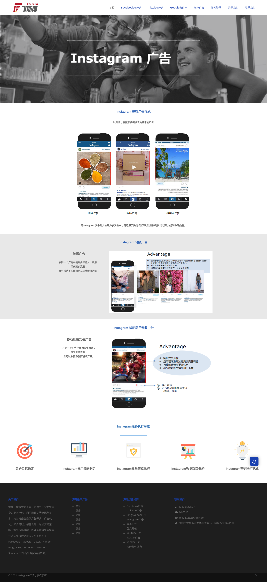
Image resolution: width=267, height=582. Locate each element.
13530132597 (187, 506)
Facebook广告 (135, 506)
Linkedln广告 (134, 510)
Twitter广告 (133, 537)
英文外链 (132, 528)
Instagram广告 (135, 519)
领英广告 (132, 524)
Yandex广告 (133, 542)
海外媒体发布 (134, 546)
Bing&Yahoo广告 (136, 515)
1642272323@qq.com (192, 517)
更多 (78, 506)
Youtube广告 (134, 533)
